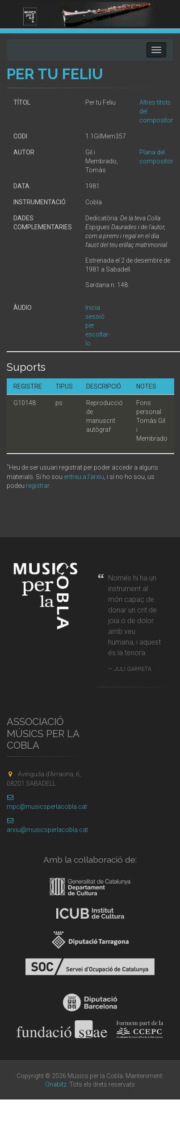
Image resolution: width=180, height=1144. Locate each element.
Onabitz (56, 1084)
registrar (37, 485)
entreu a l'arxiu (84, 476)
